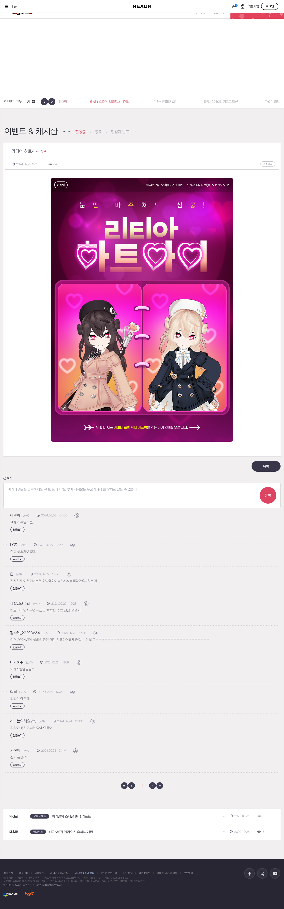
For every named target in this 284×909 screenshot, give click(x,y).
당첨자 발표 (120, 132)
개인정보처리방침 (84, 873)
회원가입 (253, 6)
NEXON (10, 894)
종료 (98, 132)
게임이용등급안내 (59, 873)
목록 (266, 466)
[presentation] (44, 101)
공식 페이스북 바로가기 (249, 873)
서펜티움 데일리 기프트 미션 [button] (252, 102)
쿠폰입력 (188, 873)
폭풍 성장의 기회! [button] (197, 102)
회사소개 (8, 873)
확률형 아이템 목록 (167, 873)
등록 (268, 495)
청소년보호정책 (108, 873)
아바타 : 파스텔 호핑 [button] (86, 102)
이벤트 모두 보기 (17, 102)
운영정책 (128, 873)
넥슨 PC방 (144, 873)
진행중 (80, 132)
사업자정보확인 (137, 880)
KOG (30, 894)
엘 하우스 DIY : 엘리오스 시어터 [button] (142, 102)
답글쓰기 (17, 529)
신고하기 (74, 545)
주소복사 (267, 164)
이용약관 (39, 873)
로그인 (270, 6)
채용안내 (24, 873)
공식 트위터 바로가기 (262, 873)
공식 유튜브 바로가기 (275, 873)
